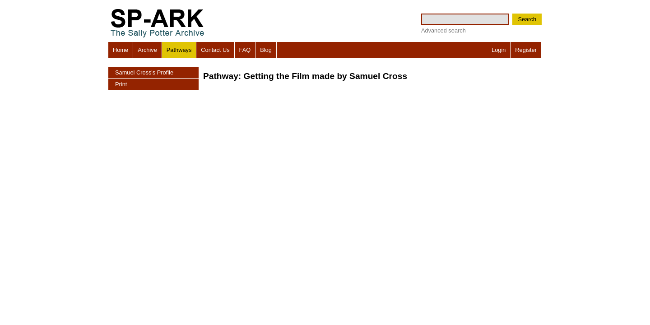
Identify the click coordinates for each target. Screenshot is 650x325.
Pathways (179, 49)
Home (120, 49)
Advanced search (443, 30)
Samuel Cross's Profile (144, 72)
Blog (266, 49)
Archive (147, 49)
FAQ (245, 49)
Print (121, 84)
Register (526, 49)
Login (499, 49)
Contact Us (215, 49)
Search (527, 19)
